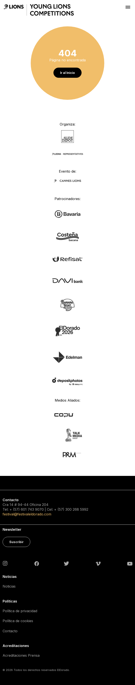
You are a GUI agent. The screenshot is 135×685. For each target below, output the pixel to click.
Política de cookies (18, 621)
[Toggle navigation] (127, 7)
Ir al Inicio (67, 73)
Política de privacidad (20, 611)
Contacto (10, 631)
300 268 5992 (76, 509)
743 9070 (36, 509)
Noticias (9, 586)
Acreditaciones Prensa (21, 655)
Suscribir (16, 542)
